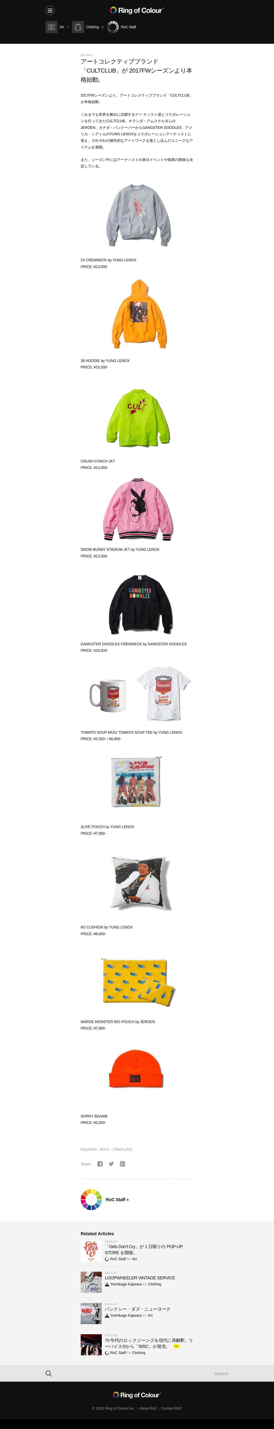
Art (134, 1259)
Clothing (154, 1284)
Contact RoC (171, 1408)
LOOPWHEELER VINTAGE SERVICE (140, 1277)
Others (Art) (122, 1149)
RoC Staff (115, 1259)
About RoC (148, 1408)
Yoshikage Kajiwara (123, 1284)
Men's (104, 1149)
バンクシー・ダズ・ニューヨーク (138, 1309)
